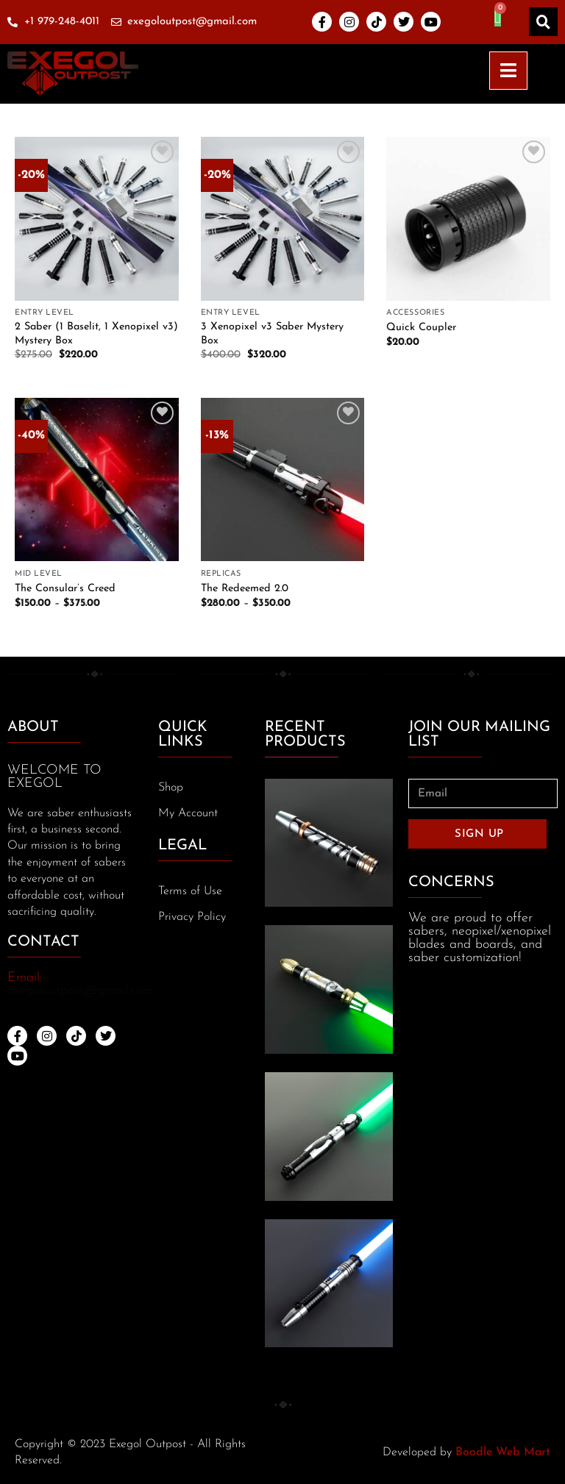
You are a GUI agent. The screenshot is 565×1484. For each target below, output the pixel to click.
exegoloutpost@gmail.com (80, 991)
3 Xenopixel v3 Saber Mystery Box (272, 333)
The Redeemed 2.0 (244, 588)
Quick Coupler (421, 327)
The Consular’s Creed (65, 588)
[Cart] (498, 16)
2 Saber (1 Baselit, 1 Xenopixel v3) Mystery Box (96, 333)
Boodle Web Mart (502, 1452)
